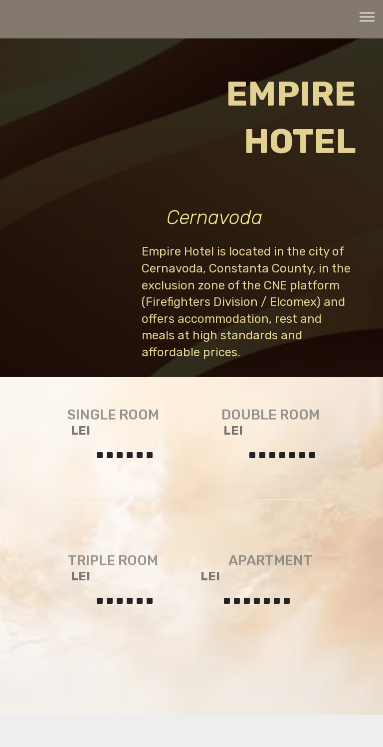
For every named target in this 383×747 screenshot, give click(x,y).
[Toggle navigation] (367, 16)
